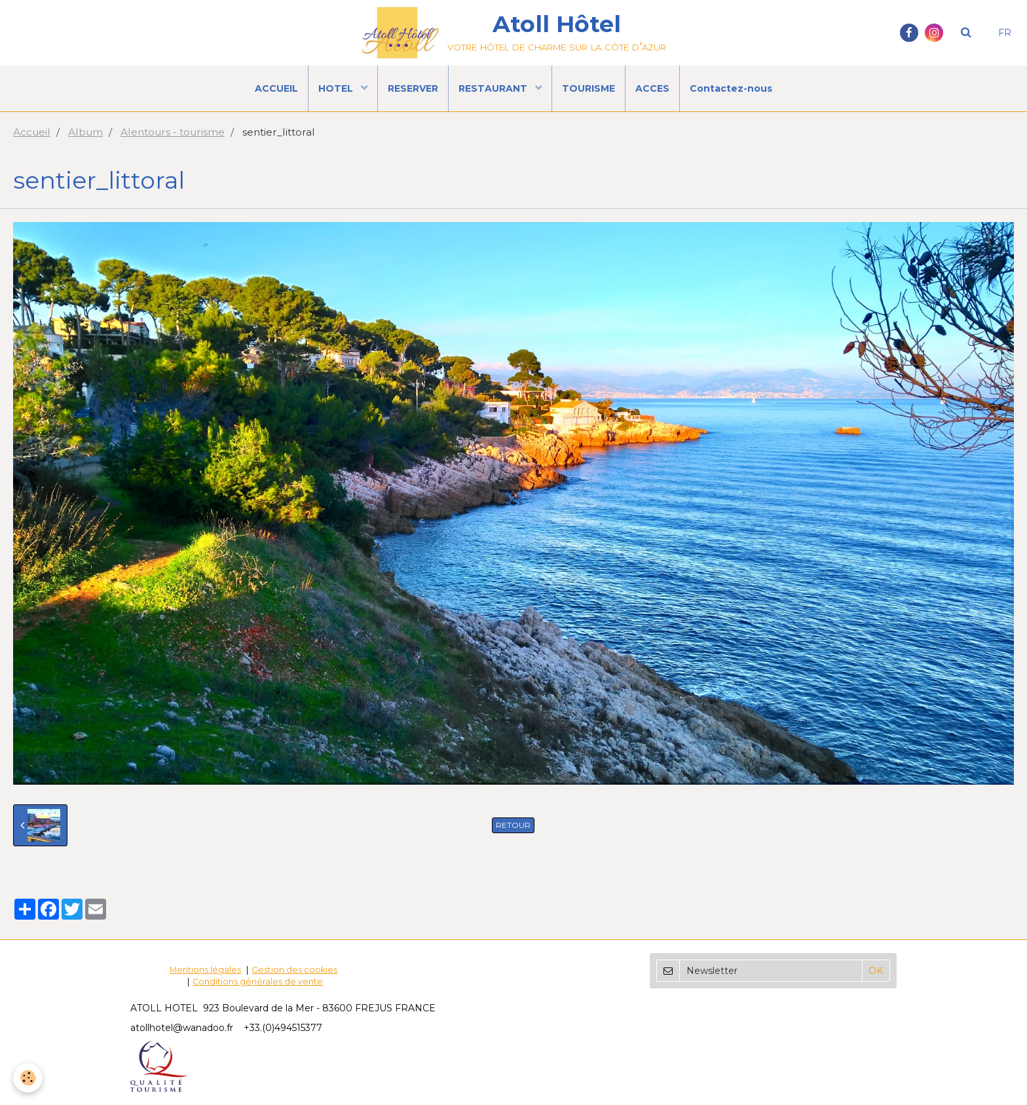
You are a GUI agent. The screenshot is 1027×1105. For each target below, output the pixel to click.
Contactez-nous (731, 88)
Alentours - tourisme (173, 132)
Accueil (31, 132)
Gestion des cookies (294, 970)
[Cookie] (28, 1078)
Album (85, 132)
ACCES (652, 88)
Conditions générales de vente (258, 981)
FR (1004, 33)
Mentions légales (205, 970)
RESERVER (413, 88)
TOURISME (588, 88)
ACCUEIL (276, 88)
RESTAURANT (494, 88)
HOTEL (337, 88)
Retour (513, 825)
